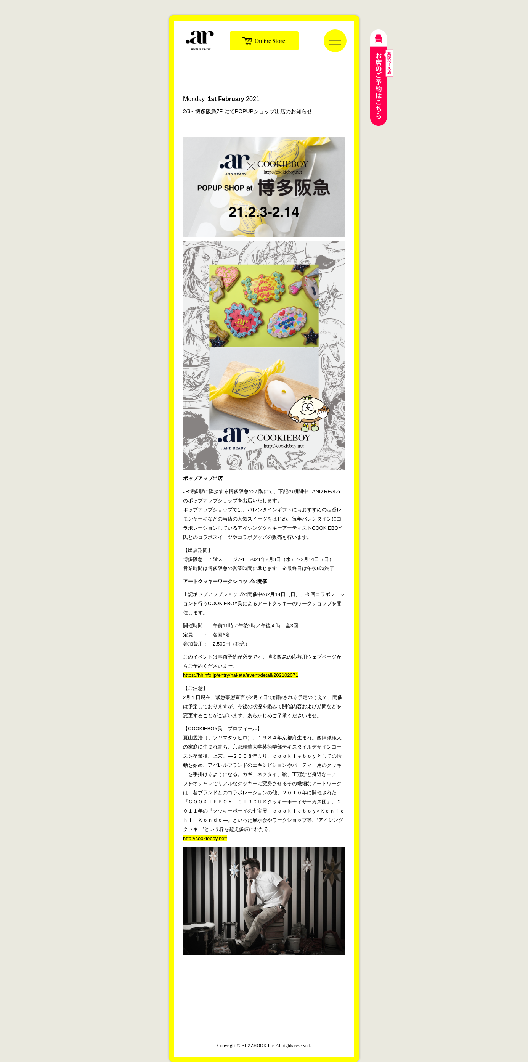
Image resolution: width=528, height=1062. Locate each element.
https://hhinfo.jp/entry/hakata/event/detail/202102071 (240, 675)
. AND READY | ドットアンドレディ (200, 40)
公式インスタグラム (247, 991)
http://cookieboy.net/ (205, 838)
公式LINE (281, 991)
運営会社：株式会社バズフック (264, 1028)
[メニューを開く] (335, 40)
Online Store (264, 40)
